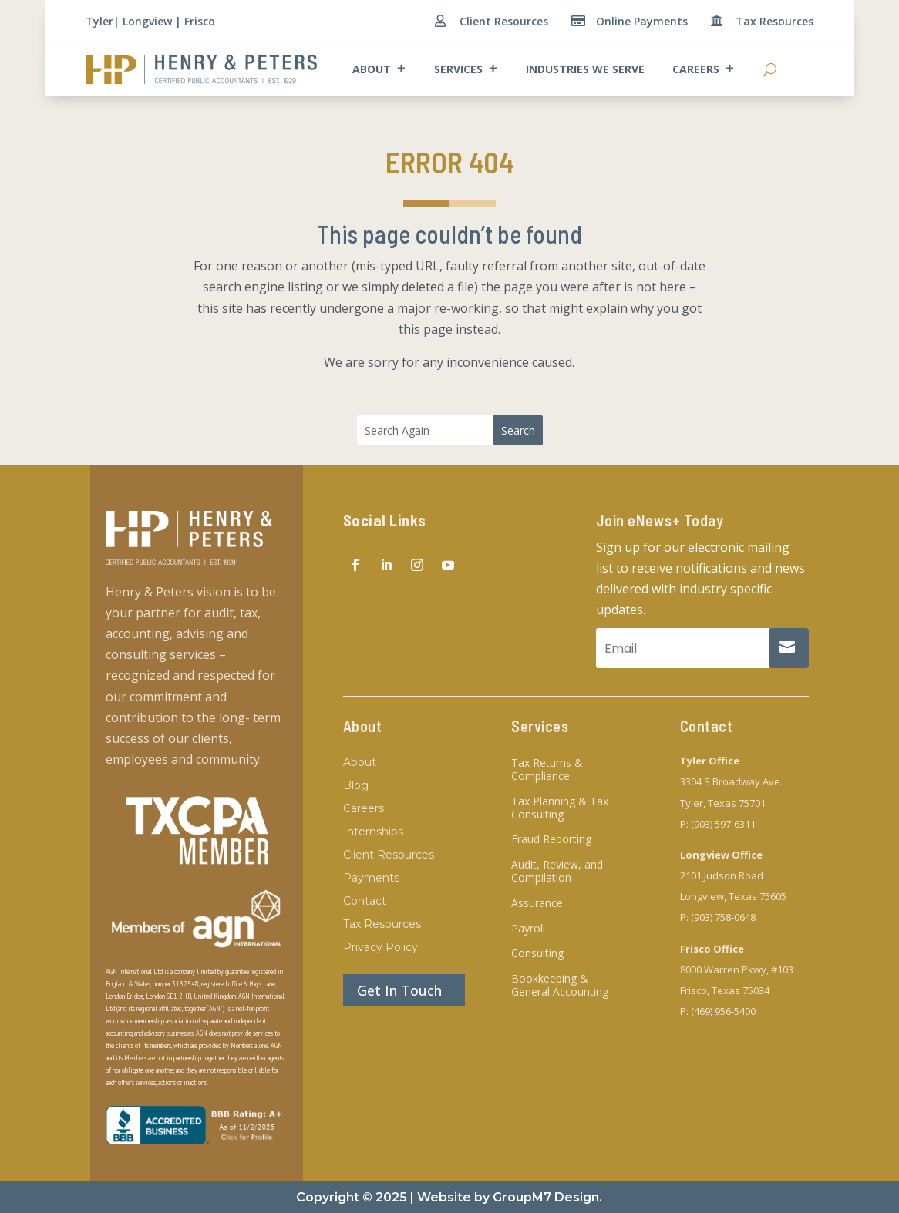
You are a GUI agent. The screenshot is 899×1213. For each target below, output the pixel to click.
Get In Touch (399, 990)
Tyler (99, 21)
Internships (373, 832)
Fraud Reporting (551, 839)
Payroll (528, 929)
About (379, 69)
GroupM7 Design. (547, 1197)
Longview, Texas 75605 (733, 896)
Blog (356, 786)
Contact (364, 901)
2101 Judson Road (721, 875)
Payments (371, 878)
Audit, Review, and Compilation (557, 872)
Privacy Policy (380, 948)
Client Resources (504, 21)
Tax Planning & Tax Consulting (559, 808)
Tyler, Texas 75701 (723, 803)
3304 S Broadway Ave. (731, 781)
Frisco (199, 21)
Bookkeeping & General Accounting (559, 986)
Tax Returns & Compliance (547, 770)
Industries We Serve (585, 69)
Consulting (537, 953)
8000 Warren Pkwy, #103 (736, 969)
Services (466, 69)
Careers (703, 69)
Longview (147, 21)
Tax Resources (774, 21)
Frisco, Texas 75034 (724, 990)
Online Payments (642, 21)
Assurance (537, 903)
